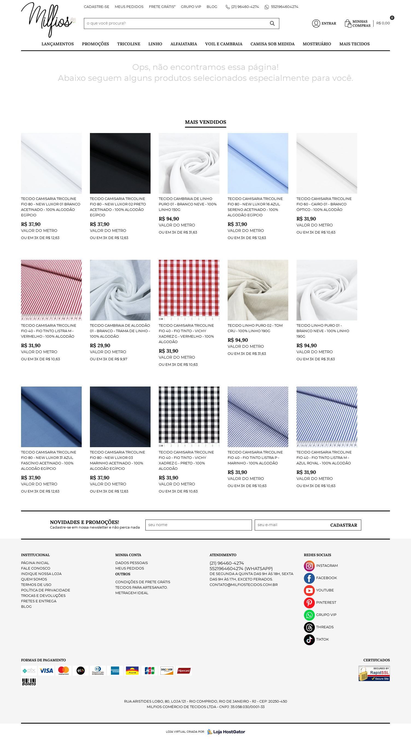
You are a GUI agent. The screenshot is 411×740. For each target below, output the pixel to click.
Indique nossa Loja (41, 574)
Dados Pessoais (131, 563)
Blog (212, 7)
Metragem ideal (131, 593)
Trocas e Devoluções (43, 596)
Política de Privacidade (45, 590)
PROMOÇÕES (95, 43)
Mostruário (317, 43)
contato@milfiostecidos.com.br (244, 585)
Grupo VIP (191, 7)
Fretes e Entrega (38, 601)
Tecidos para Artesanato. (141, 587)
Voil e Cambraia (223, 43)
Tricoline (128, 43)
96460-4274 (245, 7)
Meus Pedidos (129, 7)
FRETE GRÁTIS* (162, 7)
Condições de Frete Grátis (142, 582)
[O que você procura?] (272, 23)
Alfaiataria (184, 43)
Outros (122, 574)
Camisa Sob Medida (273, 43)
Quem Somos (34, 579)
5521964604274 (284, 7)
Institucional (35, 555)
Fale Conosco (35, 568)
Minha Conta (128, 555)
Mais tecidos (354, 43)
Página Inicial (35, 563)
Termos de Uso (36, 585)
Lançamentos (58, 43)
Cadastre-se (96, 7)
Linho (155, 43)
